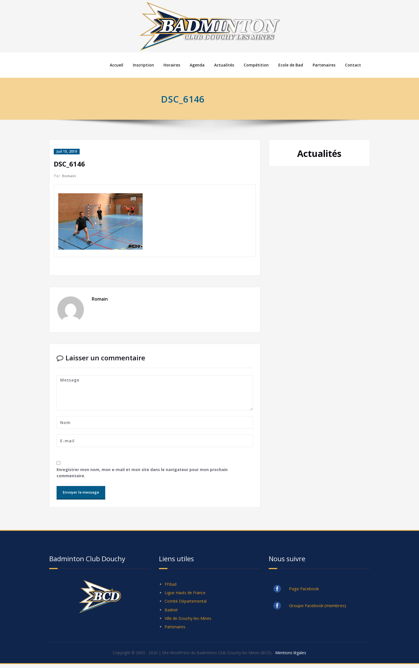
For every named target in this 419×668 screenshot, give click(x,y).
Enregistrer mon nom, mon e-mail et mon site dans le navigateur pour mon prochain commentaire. (146, 473)
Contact (353, 65)
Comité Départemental (187, 603)
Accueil (116, 65)
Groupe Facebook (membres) (317, 606)
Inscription (143, 65)
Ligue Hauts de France (186, 594)
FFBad (171, 585)
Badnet (172, 612)
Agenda (197, 65)
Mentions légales (295, 657)
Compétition (256, 65)
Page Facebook (304, 589)
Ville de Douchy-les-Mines (189, 621)
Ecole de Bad (290, 65)
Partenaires (324, 65)
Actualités (224, 65)
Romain (69, 175)
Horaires (171, 65)
